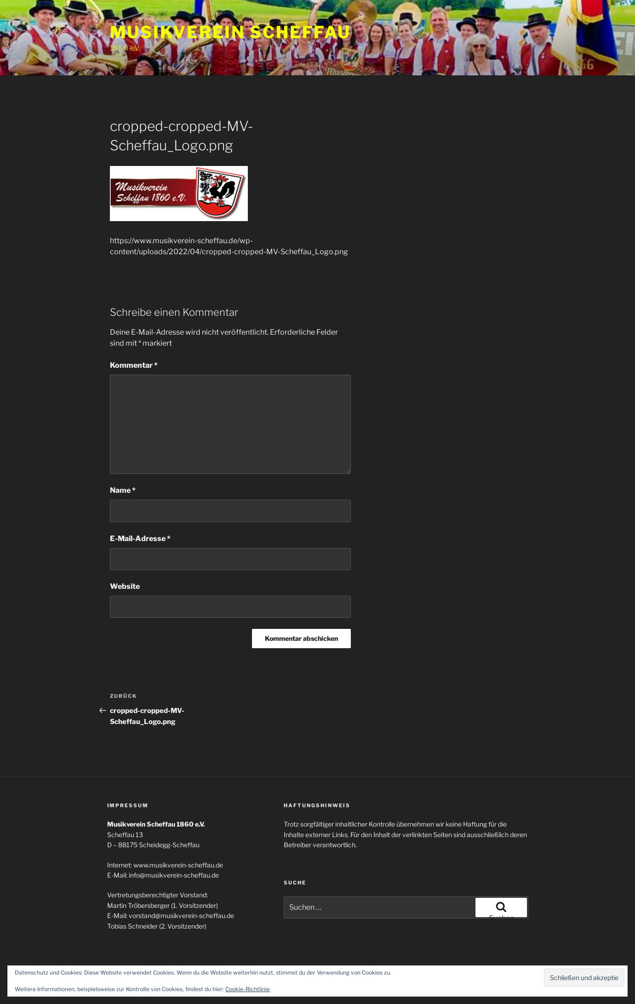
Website (125, 586)
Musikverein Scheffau (230, 32)
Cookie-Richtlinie (247, 989)
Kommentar (134, 365)
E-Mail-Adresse (140, 538)
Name (123, 490)
